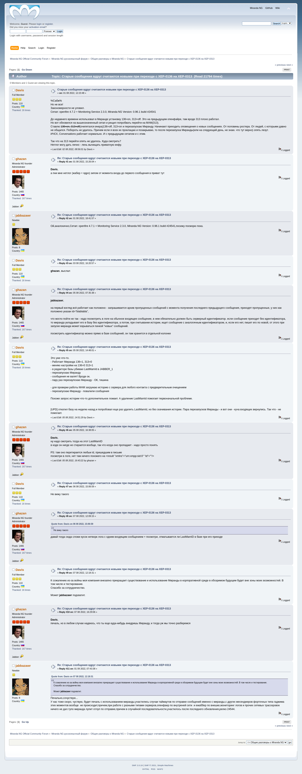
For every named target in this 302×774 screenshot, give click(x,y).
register (49, 24)
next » (289, 65)
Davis (20, 90)
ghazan (21, 159)
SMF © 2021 (150, 765)
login (39, 24)
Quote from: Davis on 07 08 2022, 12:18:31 (72, 676)
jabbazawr (23, 215)
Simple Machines (165, 765)
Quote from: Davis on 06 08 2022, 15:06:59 (72, 524)
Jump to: (242, 742)
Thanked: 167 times (22, 198)
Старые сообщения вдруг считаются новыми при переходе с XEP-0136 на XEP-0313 (111, 89)
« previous (280, 65)
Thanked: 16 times (21, 110)
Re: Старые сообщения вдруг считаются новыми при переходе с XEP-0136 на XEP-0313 (114, 158)
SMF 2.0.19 (137, 765)
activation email (37, 27)
